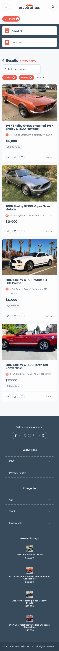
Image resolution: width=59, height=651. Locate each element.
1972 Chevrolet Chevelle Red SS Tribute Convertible (29, 577)
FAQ (11, 461)
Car (11, 499)
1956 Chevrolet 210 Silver (29, 554)
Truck (12, 511)
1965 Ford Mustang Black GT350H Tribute (29, 602)
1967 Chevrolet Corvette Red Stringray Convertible (29, 626)
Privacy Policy (17, 472)
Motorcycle (15, 523)
